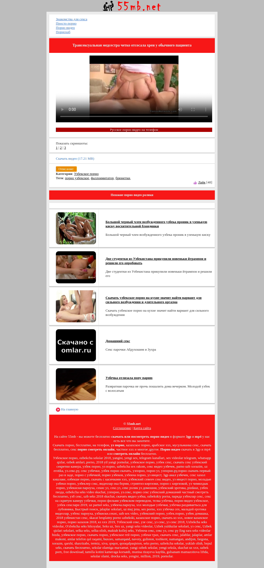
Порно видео (65, 28)
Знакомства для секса (71, 19)
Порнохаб (63, 32)
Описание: (66, 169)
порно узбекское (77, 178)
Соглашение (122, 428)
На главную (67, 409)
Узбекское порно (86, 174)
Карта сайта (142, 428)
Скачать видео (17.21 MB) (75, 158)
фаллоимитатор (102, 178)
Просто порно (66, 23)
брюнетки (122, 178)
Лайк (201, 182)
